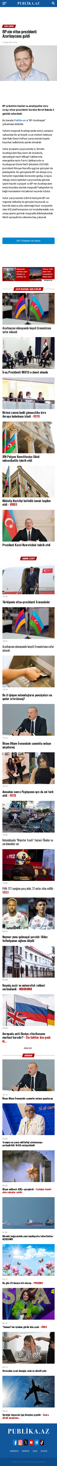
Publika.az (20, 120)
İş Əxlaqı (44, 1451)
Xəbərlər (25, 1451)
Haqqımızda (14, 1451)
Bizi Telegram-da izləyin (28, 240)
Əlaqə (35, 1451)
